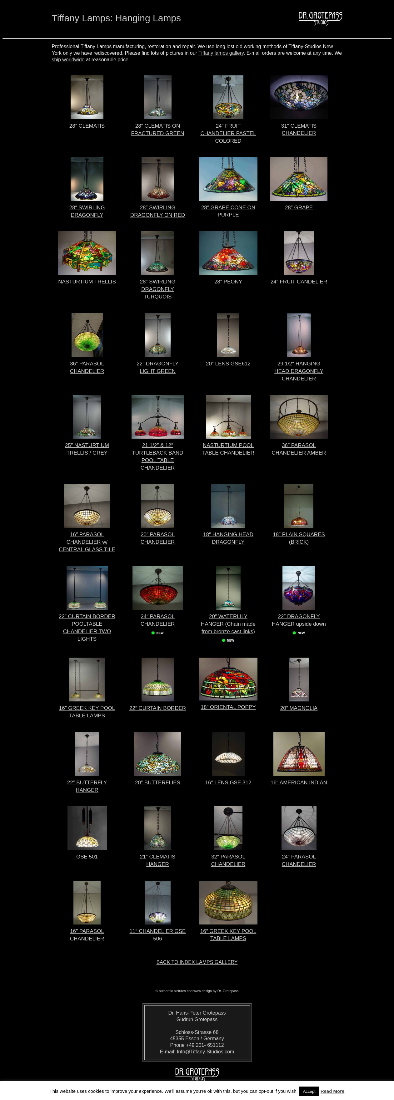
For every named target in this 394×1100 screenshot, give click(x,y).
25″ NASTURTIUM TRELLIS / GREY (87, 445)
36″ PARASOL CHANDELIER (87, 364)
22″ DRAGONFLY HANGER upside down (299, 620)
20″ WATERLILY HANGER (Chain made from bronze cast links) (228, 624)
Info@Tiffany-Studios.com (205, 1051)
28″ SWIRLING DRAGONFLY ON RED (157, 207)
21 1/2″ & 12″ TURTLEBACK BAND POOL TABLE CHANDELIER (158, 453)
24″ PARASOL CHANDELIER (157, 620)
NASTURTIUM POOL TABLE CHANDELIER (228, 445)
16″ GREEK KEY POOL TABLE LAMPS (87, 708)
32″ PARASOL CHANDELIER (228, 857)
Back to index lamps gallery (197, 962)
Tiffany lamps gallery (221, 53)
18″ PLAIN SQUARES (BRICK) (299, 534)
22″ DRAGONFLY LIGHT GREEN (157, 364)
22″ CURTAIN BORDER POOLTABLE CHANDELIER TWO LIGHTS (87, 624)
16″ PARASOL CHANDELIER (87, 931)
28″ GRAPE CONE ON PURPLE (228, 207)
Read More (333, 1091)
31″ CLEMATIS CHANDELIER (299, 125)
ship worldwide (68, 59)
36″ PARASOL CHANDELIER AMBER (299, 445)
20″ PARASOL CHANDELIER (158, 534)
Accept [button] (309, 1091)
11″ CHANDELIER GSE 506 (158, 931)
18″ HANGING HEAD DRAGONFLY (228, 534)
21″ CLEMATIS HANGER (157, 857)
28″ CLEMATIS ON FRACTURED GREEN (157, 126)
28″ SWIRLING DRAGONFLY (87, 207)
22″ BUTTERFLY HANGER (87, 782)
